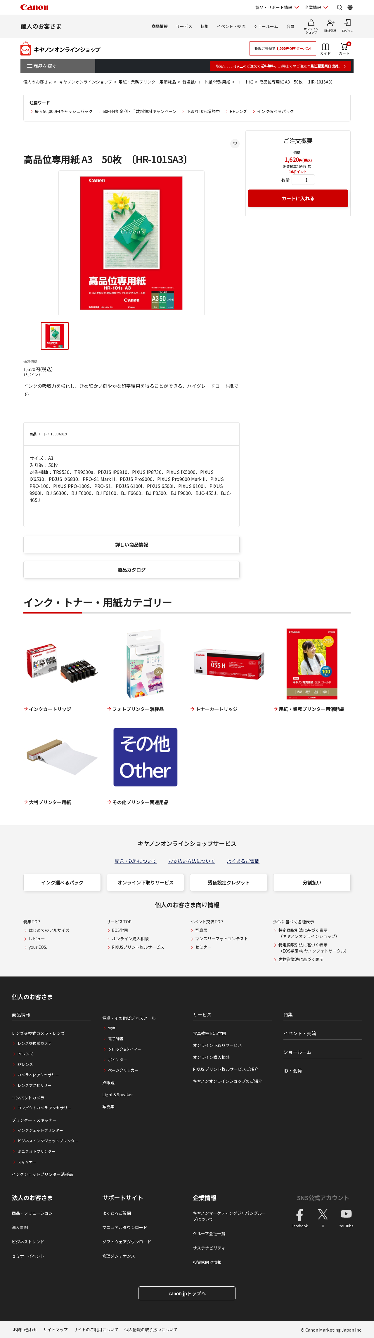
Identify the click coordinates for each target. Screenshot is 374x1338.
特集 (204, 26)
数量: (285, 180)
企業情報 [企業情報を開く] (313, 7)
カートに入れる (298, 198)
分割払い (312, 882)
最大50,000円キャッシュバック (64, 111)
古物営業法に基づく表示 (300, 959)
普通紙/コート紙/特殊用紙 (206, 82)
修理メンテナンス (118, 1256)
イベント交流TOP (206, 922)
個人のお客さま (40, 26)
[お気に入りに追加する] (235, 143)
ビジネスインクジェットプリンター (48, 1141)
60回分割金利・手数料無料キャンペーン (139, 111)
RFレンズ (238, 111)
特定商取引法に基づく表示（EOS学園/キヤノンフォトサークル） (313, 948)
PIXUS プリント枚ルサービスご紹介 (225, 1069)
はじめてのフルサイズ (49, 930)
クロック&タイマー (124, 1049)
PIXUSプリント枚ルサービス (138, 947)
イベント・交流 (231, 26)
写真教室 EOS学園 (209, 1033)
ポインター (117, 1059)
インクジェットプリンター (40, 1130)
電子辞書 (115, 1038)
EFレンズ (25, 1064)
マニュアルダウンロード (124, 1227)
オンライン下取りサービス (145, 882)
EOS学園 (120, 930)
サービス (184, 26)
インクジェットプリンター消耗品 (42, 1174)
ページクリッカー (123, 1070)
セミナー (203, 947)
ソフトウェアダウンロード (126, 1242)
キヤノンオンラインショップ (85, 82)
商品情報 (159, 26)
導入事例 (20, 1227)
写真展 (201, 930)
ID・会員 (292, 1070)
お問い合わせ (25, 1329)
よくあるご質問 (243, 860)
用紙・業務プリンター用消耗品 (147, 82)
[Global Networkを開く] (350, 7)
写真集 (108, 1106)
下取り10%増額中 (203, 111)
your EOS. (38, 947)
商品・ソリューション (32, 1213)
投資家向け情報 (207, 1262)
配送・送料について (136, 860)
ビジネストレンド (28, 1242)
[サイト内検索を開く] (339, 7)
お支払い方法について (191, 860)
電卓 (112, 1028)
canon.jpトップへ (187, 1293)
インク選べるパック (275, 111)
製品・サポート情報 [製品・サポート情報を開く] (273, 7)
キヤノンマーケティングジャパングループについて (229, 1216)
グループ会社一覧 (209, 1233)
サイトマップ (55, 1329)
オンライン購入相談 (130, 938)
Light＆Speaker (117, 1094)
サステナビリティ (209, 1248)
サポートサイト (122, 1198)
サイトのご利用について (96, 1329)
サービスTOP (119, 922)
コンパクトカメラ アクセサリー (44, 1108)
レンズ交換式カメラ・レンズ (38, 1033)
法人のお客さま (32, 1198)
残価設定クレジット (229, 882)
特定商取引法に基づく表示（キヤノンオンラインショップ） (309, 933)
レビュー (37, 938)
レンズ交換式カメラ (35, 1043)
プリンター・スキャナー (34, 1120)
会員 (290, 26)
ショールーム (266, 26)
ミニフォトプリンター (37, 1151)
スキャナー (27, 1162)
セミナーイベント (28, 1256)
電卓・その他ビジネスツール (128, 1018)
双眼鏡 (108, 1082)
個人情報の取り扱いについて (151, 1329)
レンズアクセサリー (34, 1085)
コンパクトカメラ (28, 1098)
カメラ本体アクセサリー (38, 1075)
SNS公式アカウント (323, 1197)
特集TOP (31, 922)
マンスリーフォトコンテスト (221, 938)
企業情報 (204, 1198)
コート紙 (245, 82)
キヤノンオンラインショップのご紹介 (227, 1081)
